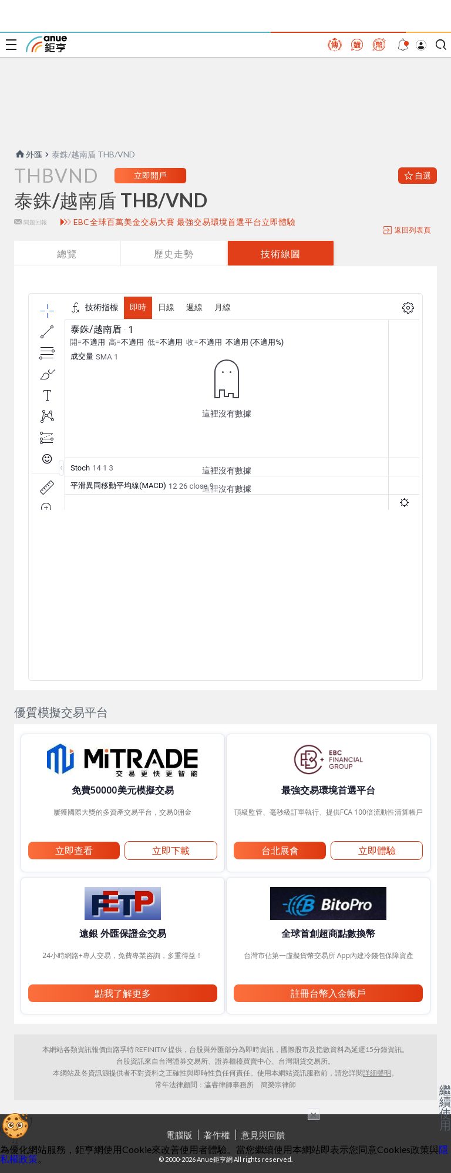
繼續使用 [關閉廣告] (445, 1107)
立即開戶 (150, 175)
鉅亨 (46, 44)
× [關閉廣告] (313, 1114)
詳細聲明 (377, 1072)
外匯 (28, 154)
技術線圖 (281, 253)
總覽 (67, 253)
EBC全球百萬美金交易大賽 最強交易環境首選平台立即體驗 (184, 222)
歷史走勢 (174, 253)
